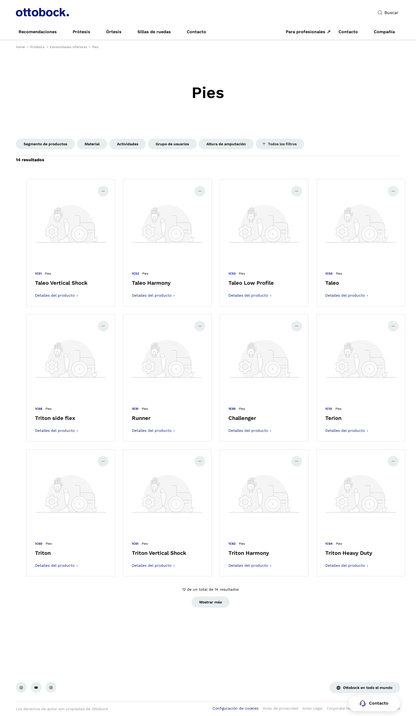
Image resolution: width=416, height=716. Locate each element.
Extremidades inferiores (68, 47)
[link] (37, 31)
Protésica (37, 47)
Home (20, 47)
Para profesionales (305, 31)
